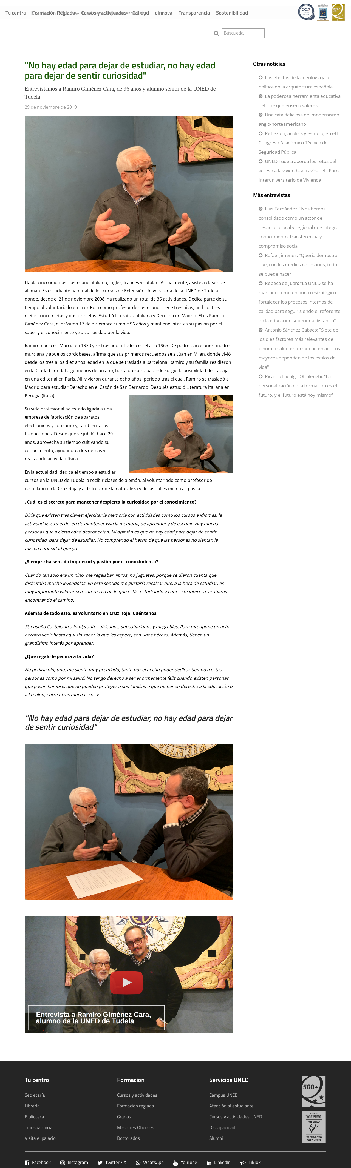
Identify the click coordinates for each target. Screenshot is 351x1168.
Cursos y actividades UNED (235, 1116)
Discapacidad (222, 1127)
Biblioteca (34, 1116)
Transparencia (194, 12)
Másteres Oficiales (135, 1127)
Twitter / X (112, 1162)
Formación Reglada (53, 12)
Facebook (38, 1162)
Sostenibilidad (232, 12)
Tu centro (15, 12)
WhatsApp (150, 1162)
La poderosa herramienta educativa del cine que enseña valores (300, 100)
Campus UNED (223, 1095)
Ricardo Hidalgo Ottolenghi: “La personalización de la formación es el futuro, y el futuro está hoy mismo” (298, 385)
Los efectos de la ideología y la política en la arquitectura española (296, 82)
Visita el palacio (40, 1138)
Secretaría (35, 1095)
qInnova (163, 12)
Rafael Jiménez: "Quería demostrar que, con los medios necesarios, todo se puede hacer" (299, 264)
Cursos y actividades (103, 12)
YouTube (185, 1162)
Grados (124, 1116)
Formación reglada (135, 1105)
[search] (243, 33)
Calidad (140, 12)
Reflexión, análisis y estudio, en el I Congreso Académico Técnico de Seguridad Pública (298, 142)
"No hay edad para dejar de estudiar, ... (115, 32)
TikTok (250, 1162)
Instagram (74, 1162)
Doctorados (128, 1138)
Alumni (216, 1138)
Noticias (49, 32)
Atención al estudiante (231, 1105)
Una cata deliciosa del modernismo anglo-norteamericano (299, 119)
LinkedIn (219, 1162)
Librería (32, 1105)
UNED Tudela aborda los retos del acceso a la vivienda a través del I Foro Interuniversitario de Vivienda (299, 170)
